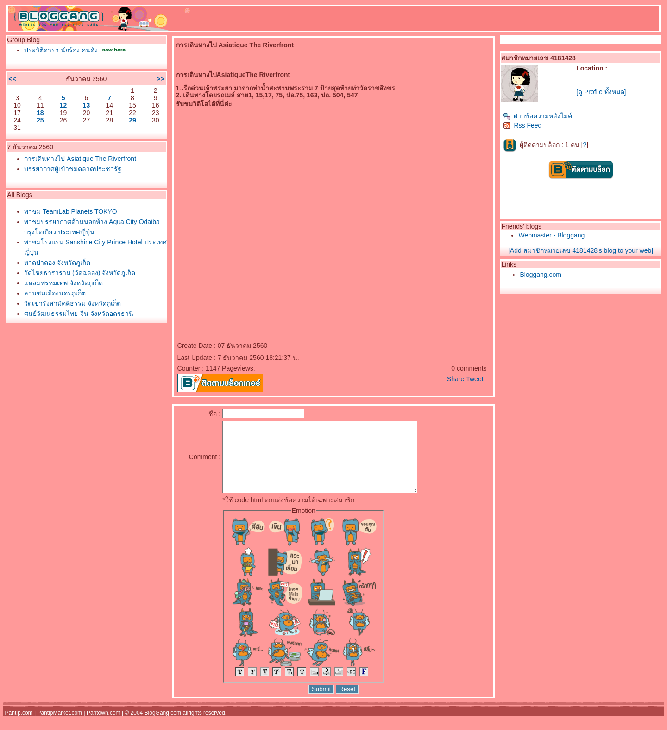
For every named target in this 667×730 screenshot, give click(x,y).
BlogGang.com (163, 727)
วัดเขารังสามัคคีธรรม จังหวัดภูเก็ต (72, 303)
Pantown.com (103, 727)
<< (12, 79)
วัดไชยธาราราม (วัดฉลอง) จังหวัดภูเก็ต (79, 272)
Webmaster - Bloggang (551, 235)
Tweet (474, 379)
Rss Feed (522, 125)
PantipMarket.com (59, 727)
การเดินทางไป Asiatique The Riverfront (80, 158)
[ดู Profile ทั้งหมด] (601, 92)
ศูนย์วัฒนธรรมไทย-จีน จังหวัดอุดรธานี (78, 313)
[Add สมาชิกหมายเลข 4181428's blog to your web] (580, 250)
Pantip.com (19, 727)
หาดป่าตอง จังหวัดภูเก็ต (57, 262)
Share (455, 379)
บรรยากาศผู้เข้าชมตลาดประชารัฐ (72, 169)
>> (160, 79)
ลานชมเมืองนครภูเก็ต (55, 293)
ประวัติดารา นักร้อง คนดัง (61, 50)
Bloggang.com (540, 274)
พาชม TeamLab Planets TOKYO (70, 211)
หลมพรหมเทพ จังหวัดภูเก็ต (63, 283)
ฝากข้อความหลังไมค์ (537, 116)
